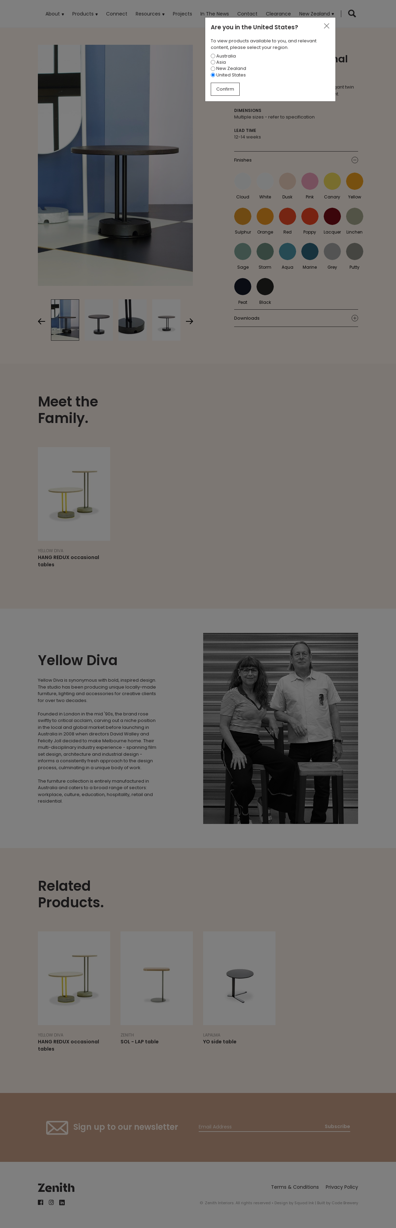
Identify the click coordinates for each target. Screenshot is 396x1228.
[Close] (326, 26)
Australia (223, 56)
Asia (218, 62)
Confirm (225, 89)
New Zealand (228, 68)
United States (228, 75)
